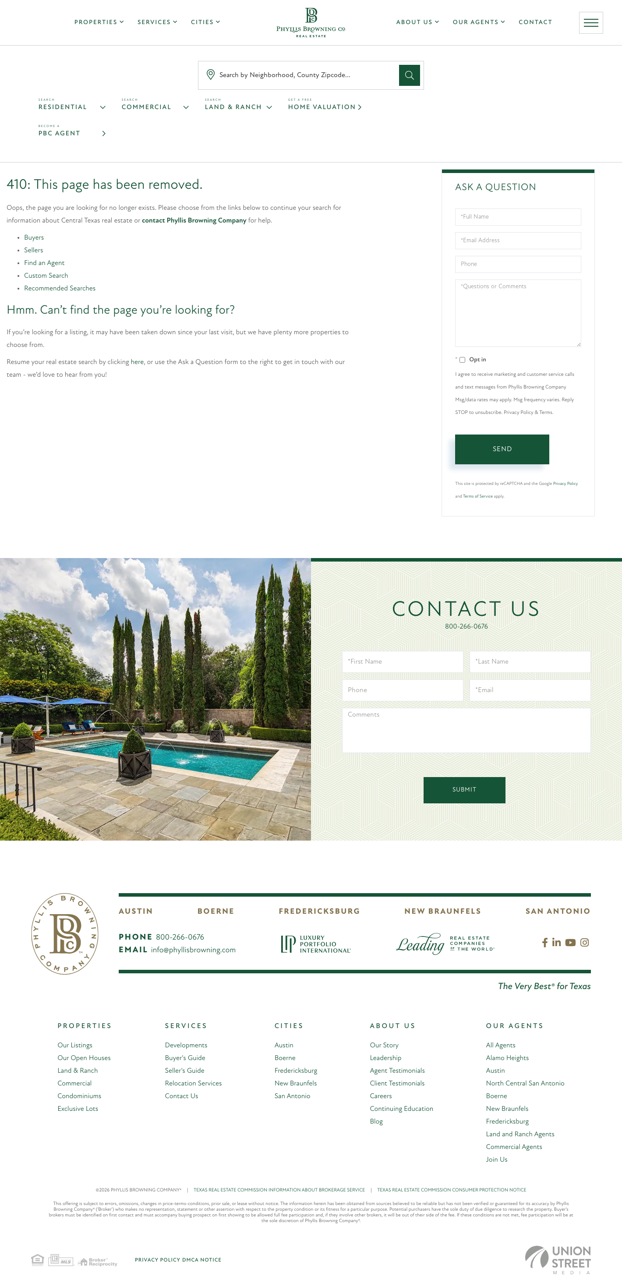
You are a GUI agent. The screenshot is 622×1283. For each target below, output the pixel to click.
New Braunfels (442, 912)
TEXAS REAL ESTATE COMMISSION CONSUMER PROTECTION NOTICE (451, 1190)
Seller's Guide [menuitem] (184, 1070)
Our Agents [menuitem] (476, 22)
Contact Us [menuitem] (181, 1096)
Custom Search (46, 275)
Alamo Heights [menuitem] (507, 1058)
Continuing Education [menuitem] (401, 1109)
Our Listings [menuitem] (74, 1045)
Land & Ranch (233, 107)
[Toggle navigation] (591, 23)
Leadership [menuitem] (385, 1058)
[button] (409, 75)
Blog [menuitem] (376, 1121)
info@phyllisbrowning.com (193, 950)
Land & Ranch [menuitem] (77, 1070)
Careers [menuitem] (381, 1096)
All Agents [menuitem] (500, 1045)
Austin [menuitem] (283, 1045)
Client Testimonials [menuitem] (397, 1083)
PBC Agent (60, 134)
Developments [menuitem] (186, 1045)
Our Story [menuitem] (384, 1045)
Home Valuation (322, 107)
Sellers (33, 250)
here (137, 362)
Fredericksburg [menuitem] (295, 1070)
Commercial (147, 107)
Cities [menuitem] (202, 22)
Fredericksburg (319, 912)
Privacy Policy (565, 483)
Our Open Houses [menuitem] (84, 1058)
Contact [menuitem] (535, 22)
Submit (464, 790)
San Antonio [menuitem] (292, 1096)
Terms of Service (478, 496)
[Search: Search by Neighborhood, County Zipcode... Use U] (300, 75)
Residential (63, 107)
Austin (136, 912)
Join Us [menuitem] (496, 1159)
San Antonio (558, 912)
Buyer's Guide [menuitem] (185, 1058)
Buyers (34, 237)
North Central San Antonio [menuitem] (525, 1083)
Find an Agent (44, 263)
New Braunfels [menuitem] (295, 1083)
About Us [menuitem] (414, 22)
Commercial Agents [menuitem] (514, 1147)
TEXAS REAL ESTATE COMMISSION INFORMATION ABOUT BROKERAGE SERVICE (285, 1190)
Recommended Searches (59, 288)
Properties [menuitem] (95, 22)
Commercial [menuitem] (74, 1083)
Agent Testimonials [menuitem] (397, 1070)
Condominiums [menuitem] (79, 1096)
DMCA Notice (202, 1260)
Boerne (216, 912)
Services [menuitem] (154, 22)
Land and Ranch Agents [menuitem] (520, 1134)
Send (502, 449)
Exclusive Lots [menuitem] (77, 1109)
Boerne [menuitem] (284, 1058)
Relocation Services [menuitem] (193, 1083)
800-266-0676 (466, 626)
